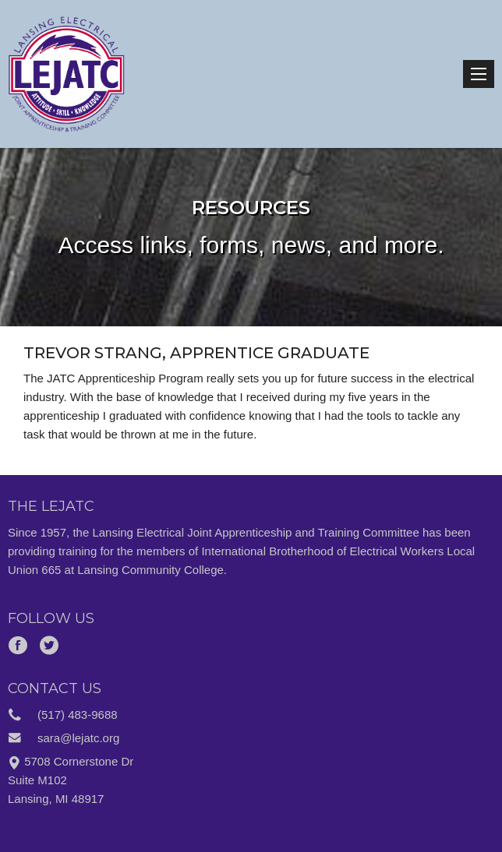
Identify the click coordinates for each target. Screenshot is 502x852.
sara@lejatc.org (78, 738)
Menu (478, 74)
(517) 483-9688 (77, 714)
